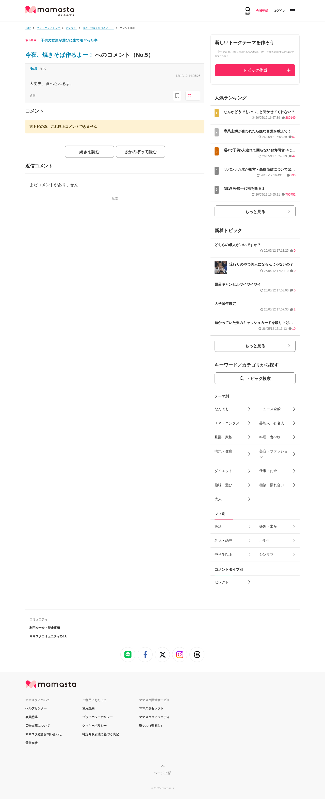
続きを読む (89, 152)
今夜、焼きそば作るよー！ (60, 55)
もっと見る (255, 212)
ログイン (279, 10)
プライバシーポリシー (97, 717)
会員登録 (262, 10)
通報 (32, 95)
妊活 (218, 526)
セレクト (222, 582)
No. (33, 68)
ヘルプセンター (36, 708)
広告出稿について (37, 725)
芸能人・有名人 (271, 423)
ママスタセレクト (151, 708)
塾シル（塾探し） (151, 725)
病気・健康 (223, 451)
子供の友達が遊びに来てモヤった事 (69, 40)
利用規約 (88, 708)
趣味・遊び (223, 485)
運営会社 (31, 742)
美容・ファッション (273, 454)
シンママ (266, 554)
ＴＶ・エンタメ (227, 423)
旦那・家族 (223, 437)
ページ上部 (162, 773)
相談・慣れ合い (271, 485)
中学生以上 (223, 554)
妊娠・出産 (268, 526)
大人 (218, 499)
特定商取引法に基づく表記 (100, 734)
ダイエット (223, 471)
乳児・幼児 (223, 541)
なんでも (222, 409)
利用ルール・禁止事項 (44, 627)
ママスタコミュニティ (154, 717)
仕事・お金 (268, 471)
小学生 (264, 541)
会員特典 (31, 717)
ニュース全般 (270, 409)
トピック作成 (255, 70)
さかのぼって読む (140, 152)
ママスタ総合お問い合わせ (43, 734)
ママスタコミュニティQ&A (48, 636)
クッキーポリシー (94, 725)
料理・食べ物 (270, 437)
